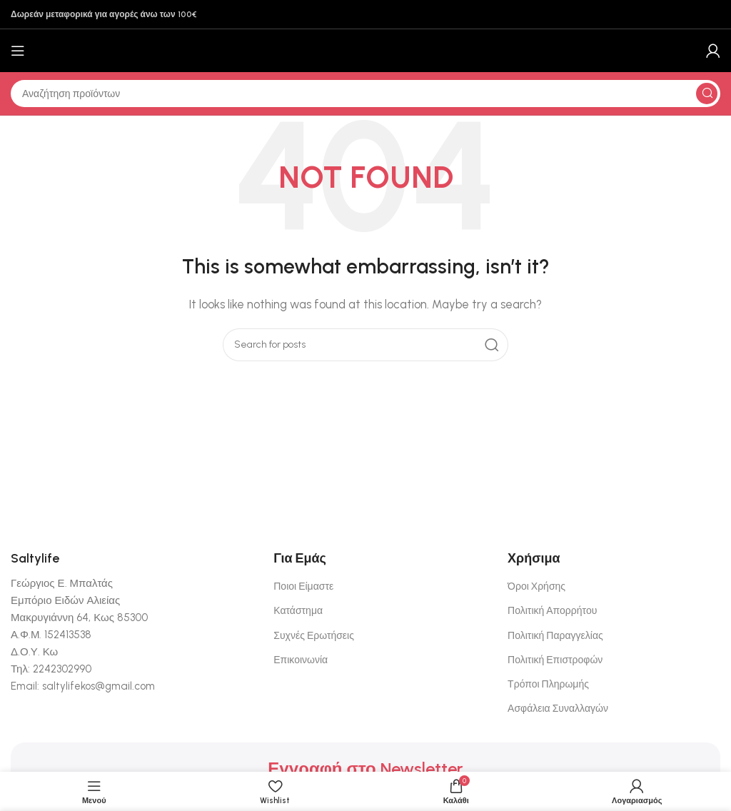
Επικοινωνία (300, 660)
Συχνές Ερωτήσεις (313, 636)
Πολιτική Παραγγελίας (555, 636)
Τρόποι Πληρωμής (548, 684)
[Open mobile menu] (18, 50)
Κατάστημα (298, 611)
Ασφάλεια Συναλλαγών (558, 708)
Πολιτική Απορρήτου (552, 611)
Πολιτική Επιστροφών (555, 660)
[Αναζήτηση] (365, 93)
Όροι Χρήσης (536, 586)
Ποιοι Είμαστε (303, 586)
